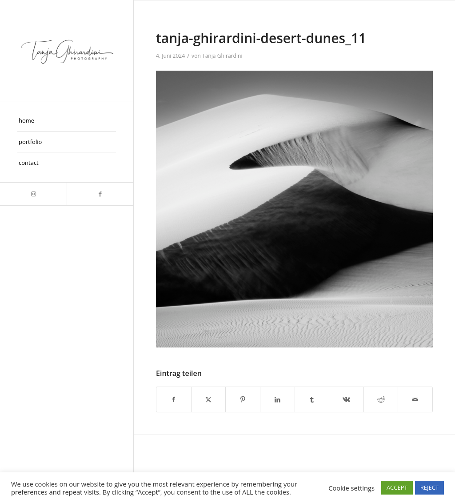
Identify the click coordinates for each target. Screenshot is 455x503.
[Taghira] (67, 50)
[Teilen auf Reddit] (381, 399)
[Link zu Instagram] (33, 194)
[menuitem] (66, 121)
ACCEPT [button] (397, 487)
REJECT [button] (429, 487)
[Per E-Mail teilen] (415, 399)
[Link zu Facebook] (100, 194)
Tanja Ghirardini (222, 56)
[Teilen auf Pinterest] (243, 399)
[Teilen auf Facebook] (173, 399)
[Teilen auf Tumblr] (312, 399)
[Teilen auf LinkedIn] (277, 399)
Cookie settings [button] (351, 488)
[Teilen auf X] (209, 399)
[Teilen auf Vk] (346, 399)
